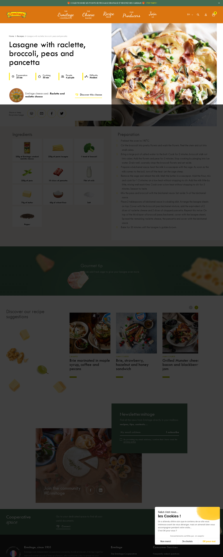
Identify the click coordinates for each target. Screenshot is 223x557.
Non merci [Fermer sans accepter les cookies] (165, 541)
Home (11, 36)
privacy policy (130, 442)
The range (88, 14)
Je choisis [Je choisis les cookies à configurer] (187, 541)
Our (131, 14)
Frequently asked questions (166, 554)
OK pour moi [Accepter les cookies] (209, 541)
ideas (108, 14)
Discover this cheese (88, 95)
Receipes (20, 36)
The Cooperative (66, 14)
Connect (66, 526)
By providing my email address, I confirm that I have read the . (150, 440)
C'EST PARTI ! (151, 3)
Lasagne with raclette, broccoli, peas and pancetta (47, 36)
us (153, 14)
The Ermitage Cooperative (124, 554)
